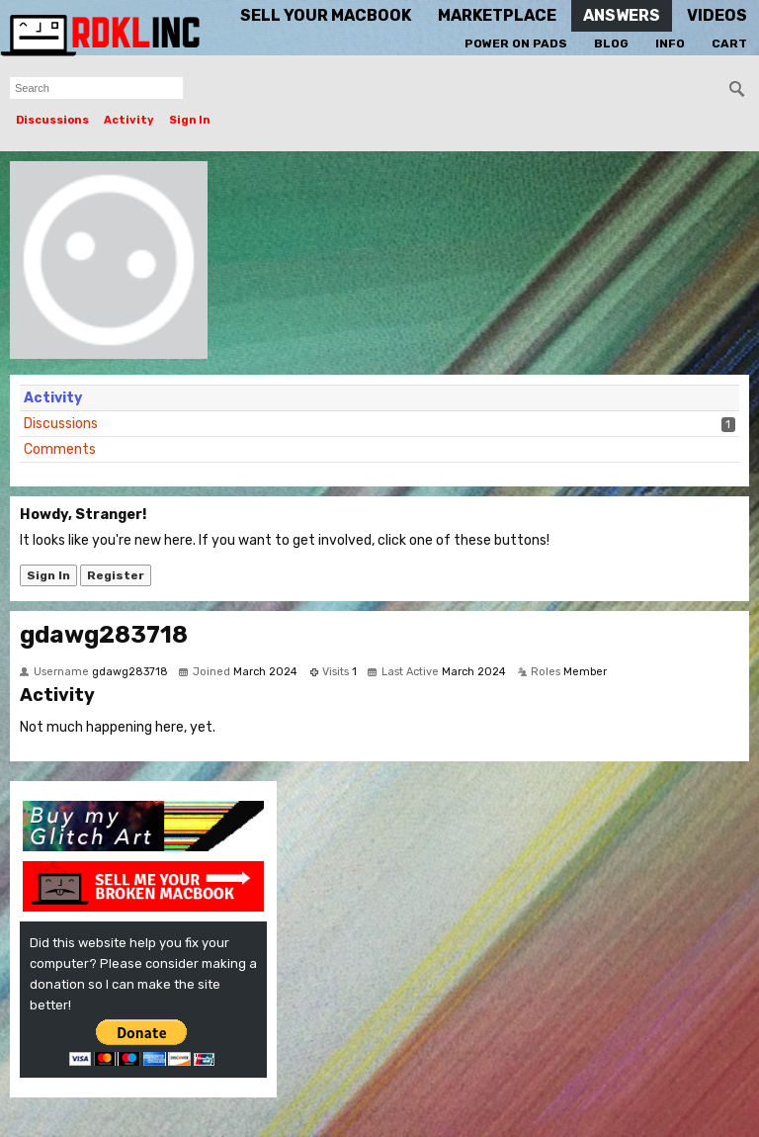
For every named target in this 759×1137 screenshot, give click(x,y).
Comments (60, 449)
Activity (129, 120)
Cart (729, 43)
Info (670, 43)
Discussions (52, 120)
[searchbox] (96, 88)
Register (115, 575)
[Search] (737, 89)
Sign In (190, 120)
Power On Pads (515, 43)
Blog (611, 43)
